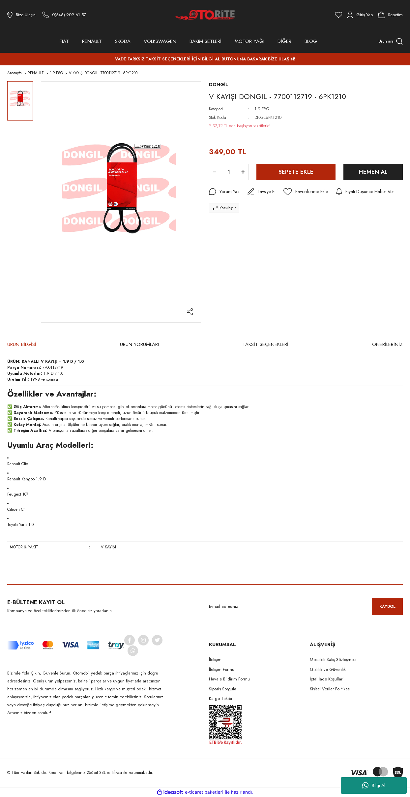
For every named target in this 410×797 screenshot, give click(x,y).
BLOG (311, 41)
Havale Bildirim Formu (229, 679)
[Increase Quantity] (243, 172)
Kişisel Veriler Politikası (330, 689)
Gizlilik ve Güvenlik (328, 669)
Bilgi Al (373, 785)
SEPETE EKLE (295, 172)
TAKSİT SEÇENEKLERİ (265, 344)
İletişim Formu (221, 669)
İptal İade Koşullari (326, 679)
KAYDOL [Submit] (387, 606)
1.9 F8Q (261, 109)
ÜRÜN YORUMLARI (139, 344)
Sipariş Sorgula (222, 689)
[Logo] (205, 15)
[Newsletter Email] (306, 606)
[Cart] (390, 15)
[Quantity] (229, 172)
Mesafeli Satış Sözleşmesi (333, 659)
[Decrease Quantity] (214, 172)
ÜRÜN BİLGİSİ (21, 344)
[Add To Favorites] (305, 191)
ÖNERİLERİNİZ (387, 344)
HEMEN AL (373, 172)
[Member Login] (360, 15)
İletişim (215, 659)
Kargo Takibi (220, 698)
